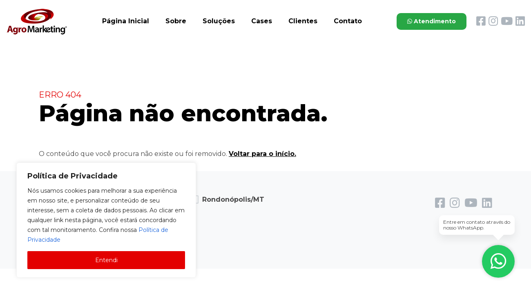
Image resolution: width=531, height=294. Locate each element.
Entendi (106, 260)
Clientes (302, 21)
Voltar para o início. (262, 154)
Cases (261, 21)
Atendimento (431, 21)
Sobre (175, 21)
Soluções (219, 21)
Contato (348, 21)
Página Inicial (125, 21)
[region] (106, 220)
